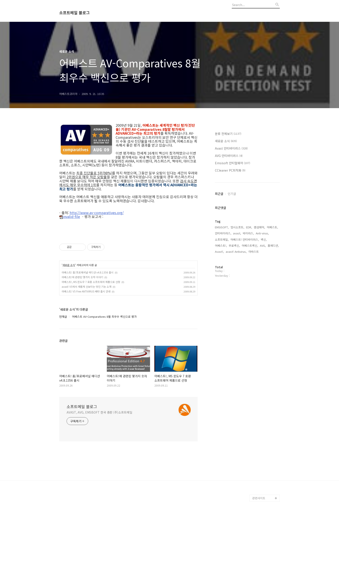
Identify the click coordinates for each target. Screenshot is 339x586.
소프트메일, (222, 239)
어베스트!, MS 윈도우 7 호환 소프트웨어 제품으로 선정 (91, 282)
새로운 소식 (68, 265)
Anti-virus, (262, 233)
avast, (237, 233)
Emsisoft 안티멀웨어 (232, 163)
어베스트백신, (250, 245)
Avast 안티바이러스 (231, 148)
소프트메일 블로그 (74, 12)
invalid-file (69, 217)
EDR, (249, 227)
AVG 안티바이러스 (229, 155)
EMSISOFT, (222, 227)
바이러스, (248, 233)
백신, (264, 239)
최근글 (219, 193)
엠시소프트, (237, 227)
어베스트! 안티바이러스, (244, 239)
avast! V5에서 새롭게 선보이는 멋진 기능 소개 (86, 286)
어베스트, (272, 227)
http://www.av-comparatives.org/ (97, 213)
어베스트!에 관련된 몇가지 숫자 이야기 (82, 277)
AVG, (263, 245)
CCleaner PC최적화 (230, 170)
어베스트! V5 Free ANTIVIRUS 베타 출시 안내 (86, 291)
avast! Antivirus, (236, 252)
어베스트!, (221, 245)
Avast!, (219, 252)
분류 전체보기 (228, 133)
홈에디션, (273, 245)
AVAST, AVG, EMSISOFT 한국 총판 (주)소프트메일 (99, 412)
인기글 (232, 193)
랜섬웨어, (259, 227)
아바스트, (254, 252)
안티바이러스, (223, 233)
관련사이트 (258, 498)
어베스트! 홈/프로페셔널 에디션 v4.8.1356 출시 (88, 272)
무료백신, (234, 245)
